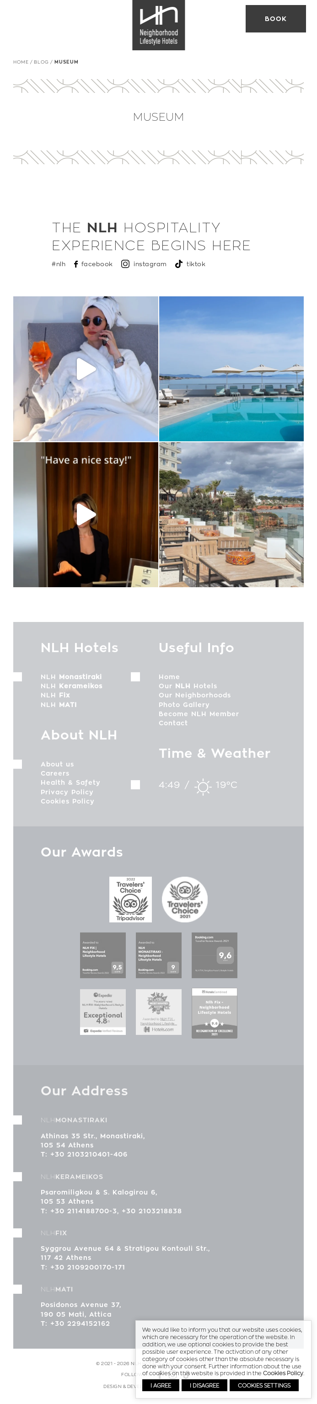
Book (276, 19)
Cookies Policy (68, 805)
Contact (173, 726)
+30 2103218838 (152, 1214)
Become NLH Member (199, 717)
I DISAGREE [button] (204, 1385)
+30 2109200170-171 (87, 1271)
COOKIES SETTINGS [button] (264, 1385)
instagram (150, 263)
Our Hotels (188, 689)
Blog (41, 61)
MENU (20, 18)
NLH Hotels (159, 25)
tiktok (196, 263)
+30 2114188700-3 (83, 1214)
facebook (97, 263)
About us (57, 768)
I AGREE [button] (160, 1385)
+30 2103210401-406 (89, 1158)
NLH (71, 680)
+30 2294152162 (80, 1327)
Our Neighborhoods (195, 699)
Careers (55, 777)
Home (21, 61)
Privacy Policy (67, 796)
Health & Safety (71, 786)
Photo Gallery (184, 708)
